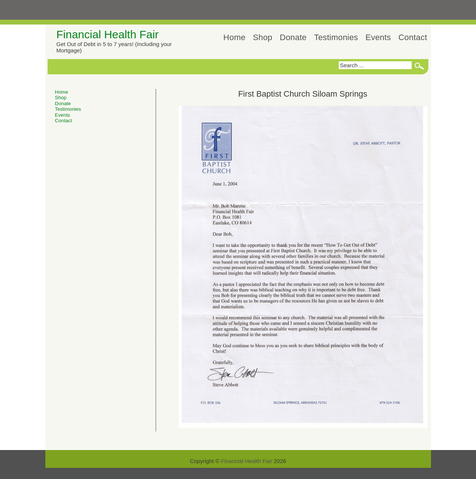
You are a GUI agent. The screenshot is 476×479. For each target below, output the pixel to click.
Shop (262, 37)
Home (234, 37)
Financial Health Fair (108, 34)
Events (378, 37)
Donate (293, 37)
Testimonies (336, 37)
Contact (412, 37)
